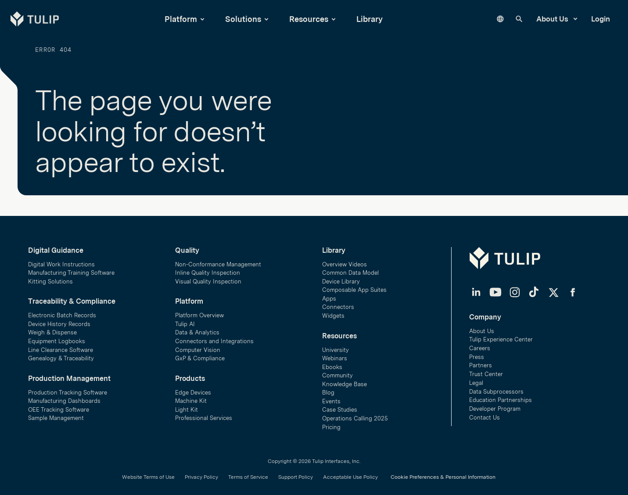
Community (337, 373)
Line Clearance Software (60, 347)
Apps (329, 296)
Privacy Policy (201, 476)
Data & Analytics (197, 330)
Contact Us (484, 415)
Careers (479, 345)
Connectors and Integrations (214, 339)
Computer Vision (197, 347)
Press (476, 354)
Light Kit (186, 408)
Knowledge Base (344, 382)
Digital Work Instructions (61, 261)
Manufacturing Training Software (71, 270)
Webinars (334, 356)
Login (600, 18)
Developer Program (494, 406)
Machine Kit (191, 399)
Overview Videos (344, 261)
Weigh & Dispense (52, 330)
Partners (480, 363)
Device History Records (59, 322)
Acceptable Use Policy (350, 476)
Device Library (341, 279)
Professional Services (203, 416)
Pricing (331, 425)
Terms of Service (248, 476)
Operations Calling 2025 (355, 417)
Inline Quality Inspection (207, 270)
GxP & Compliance (200, 356)
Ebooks (332, 365)
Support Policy (295, 476)
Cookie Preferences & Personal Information (443, 476)
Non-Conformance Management (218, 261)
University (335, 347)
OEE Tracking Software (58, 408)
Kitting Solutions (50, 279)
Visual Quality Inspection (208, 279)
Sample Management (56, 416)
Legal (476, 380)
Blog (328, 390)
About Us (556, 18)
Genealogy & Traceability (61, 356)
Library (369, 19)
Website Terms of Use (148, 476)
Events (331, 399)
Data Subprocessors (496, 389)
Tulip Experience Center (501, 337)
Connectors (338, 304)
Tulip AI (185, 322)
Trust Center (486, 371)
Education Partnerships (500, 398)
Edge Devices (193, 390)
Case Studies (339, 408)
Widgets (333, 313)
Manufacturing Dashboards (64, 399)
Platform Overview (199, 313)
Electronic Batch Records (62, 313)
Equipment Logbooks (56, 339)
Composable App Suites (354, 287)
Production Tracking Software (67, 390)
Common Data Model (350, 270)
